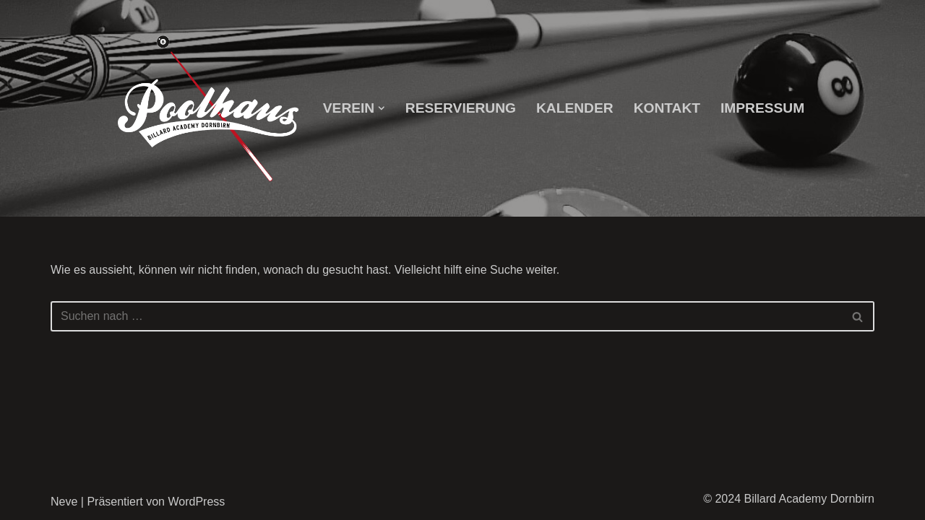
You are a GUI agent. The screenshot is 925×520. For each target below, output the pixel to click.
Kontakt (667, 108)
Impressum (762, 108)
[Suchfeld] (446, 316)
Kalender (575, 108)
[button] (381, 108)
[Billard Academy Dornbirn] (208, 108)
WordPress (196, 501)
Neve (64, 501)
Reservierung (460, 108)
